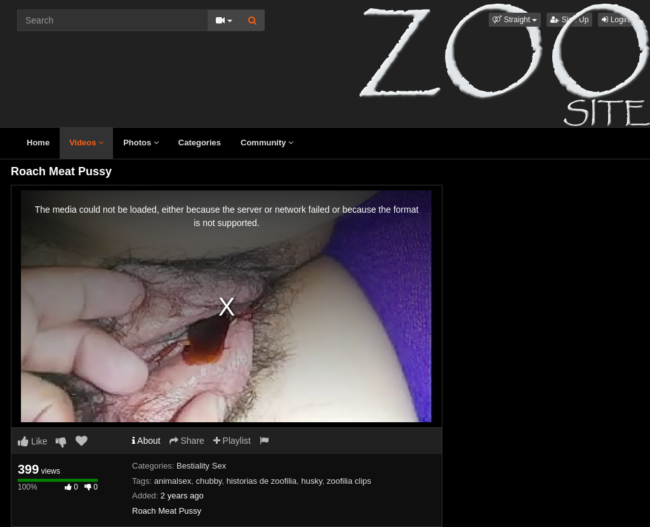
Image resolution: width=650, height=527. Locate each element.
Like (33, 441)
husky (311, 481)
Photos (141, 142)
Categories (199, 142)
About (146, 441)
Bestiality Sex (201, 465)
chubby (209, 481)
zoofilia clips (349, 481)
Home (38, 142)
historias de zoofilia (262, 481)
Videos (86, 142)
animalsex (173, 481)
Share (186, 441)
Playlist (232, 441)
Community (267, 142)
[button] (515, 20)
